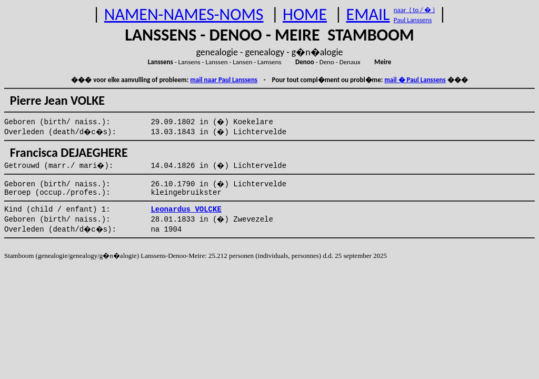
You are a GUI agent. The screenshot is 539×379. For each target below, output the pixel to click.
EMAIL (368, 14)
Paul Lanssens (413, 20)
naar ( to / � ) (414, 10)
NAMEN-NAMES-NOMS (184, 14)
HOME (305, 14)
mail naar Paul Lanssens (223, 80)
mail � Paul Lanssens (414, 80)
